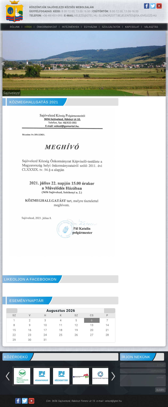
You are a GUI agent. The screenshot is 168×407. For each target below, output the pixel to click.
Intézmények (70, 26)
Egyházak (90, 26)
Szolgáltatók (111, 26)
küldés (160, 390)
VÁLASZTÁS (151, 26)
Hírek (28, 26)
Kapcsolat (132, 26)
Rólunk (15, 26)
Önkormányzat (47, 26)
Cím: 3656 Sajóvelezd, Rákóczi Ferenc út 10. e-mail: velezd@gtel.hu (84, 401)
